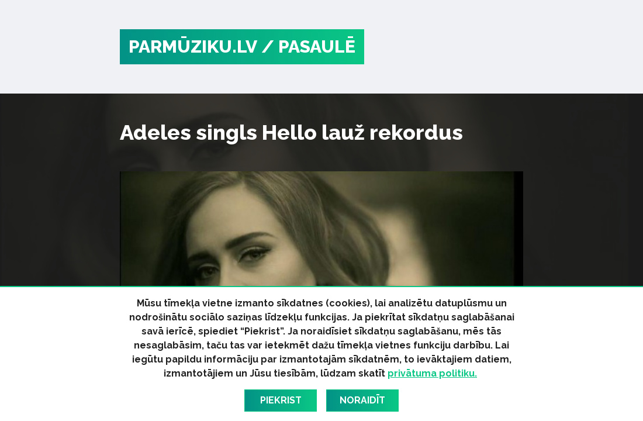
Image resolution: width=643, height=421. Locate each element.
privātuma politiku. (432, 373)
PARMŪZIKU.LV (193, 46)
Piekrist (281, 400)
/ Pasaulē (308, 46)
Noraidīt (362, 400)
